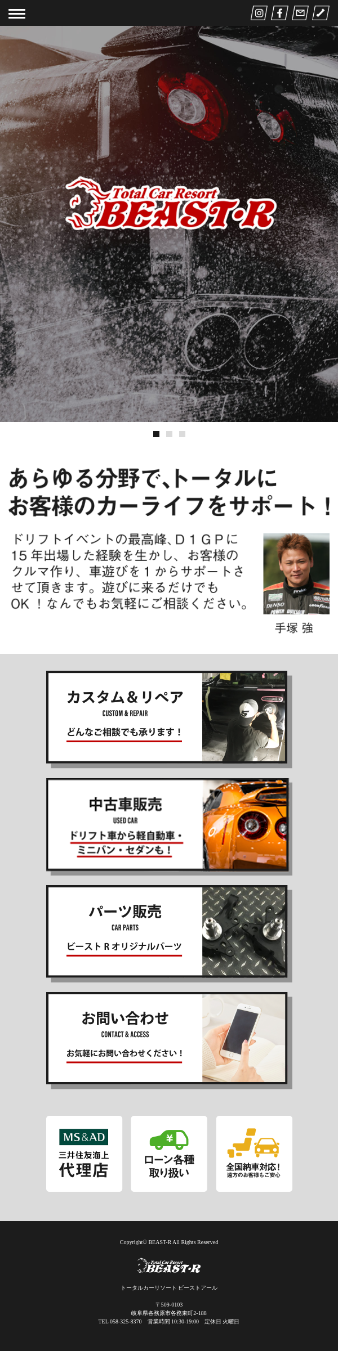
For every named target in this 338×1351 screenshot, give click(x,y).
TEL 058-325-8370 (119, 1321)
